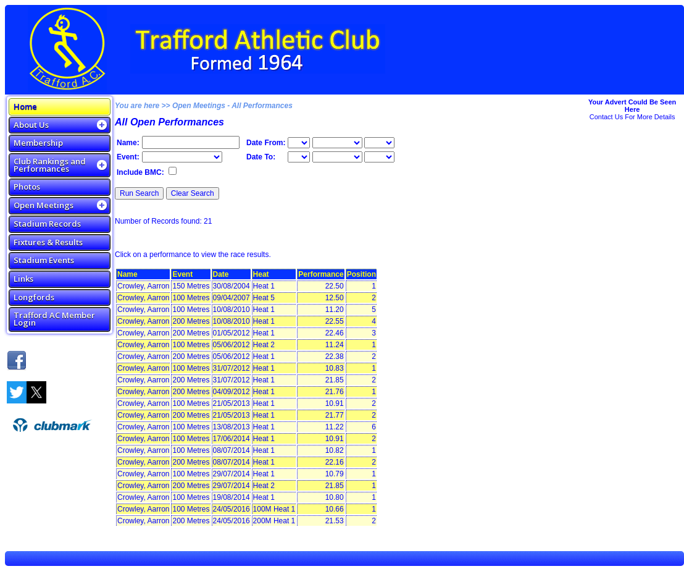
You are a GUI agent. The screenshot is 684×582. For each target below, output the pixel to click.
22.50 (334, 286)
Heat (261, 274)
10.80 (334, 497)
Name (127, 274)
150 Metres (190, 286)
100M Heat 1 (274, 509)
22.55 (334, 321)
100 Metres (190, 297)
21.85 (334, 380)
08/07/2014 (231, 450)
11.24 (334, 344)
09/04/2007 (231, 297)
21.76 (334, 391)
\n (337, 142)
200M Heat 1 (274, 521)
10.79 (334, 474)
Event (182, 274)
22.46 (334, 333)
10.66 (334, 509)
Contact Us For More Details (632, 116)
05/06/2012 (231, 344)
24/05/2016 (231, 509)
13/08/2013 (231, 427)
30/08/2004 (231, 286)
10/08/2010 (231, 309)
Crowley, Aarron (143, 286)
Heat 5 (264, 297)
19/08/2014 (231, 497)
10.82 (334, 450)
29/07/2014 (231, 474)
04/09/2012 (231, 391)
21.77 (334, 415)
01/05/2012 (231, 333)
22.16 (334, 462)
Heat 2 (264, 344)
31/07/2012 (231, 368)
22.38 (334, 356)
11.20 (334, 309)
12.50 (334, 297)
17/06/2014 (231, 438)
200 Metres (190, 321)
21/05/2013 (231, 403)
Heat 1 (264, 286)
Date (221, 274)
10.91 (334, 403)
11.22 (334, 427)
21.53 (334, 521)
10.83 (334, 368)
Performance (320, 274)
